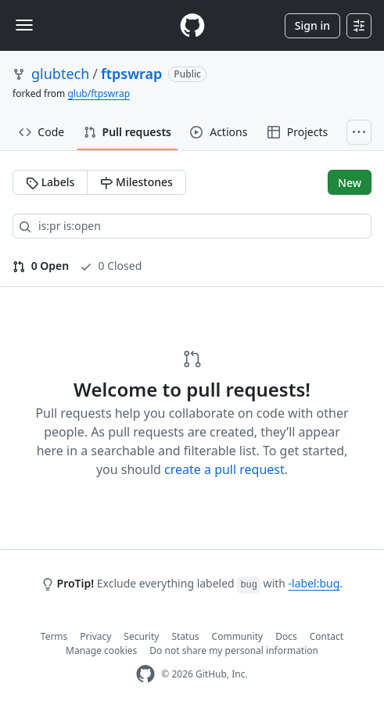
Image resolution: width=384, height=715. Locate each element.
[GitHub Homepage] (145, 674)
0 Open (41, 265)
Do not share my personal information (233, 650)
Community (238, 636)
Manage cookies (101, 650)
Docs (286, 636)
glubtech (60, 73)
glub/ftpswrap (98, 93)
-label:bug (314, 583)
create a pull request (224, 469)
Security (141, 636)
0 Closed (111, 265)
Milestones (136, 181)
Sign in (312, 25)
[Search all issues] (192, 226)
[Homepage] (192, 25)
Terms (54, 636)
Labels (50, 181)
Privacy (95, 636)
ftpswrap (131, 73)
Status (185, 636)
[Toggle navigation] (24, 25)
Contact (326, 636)
